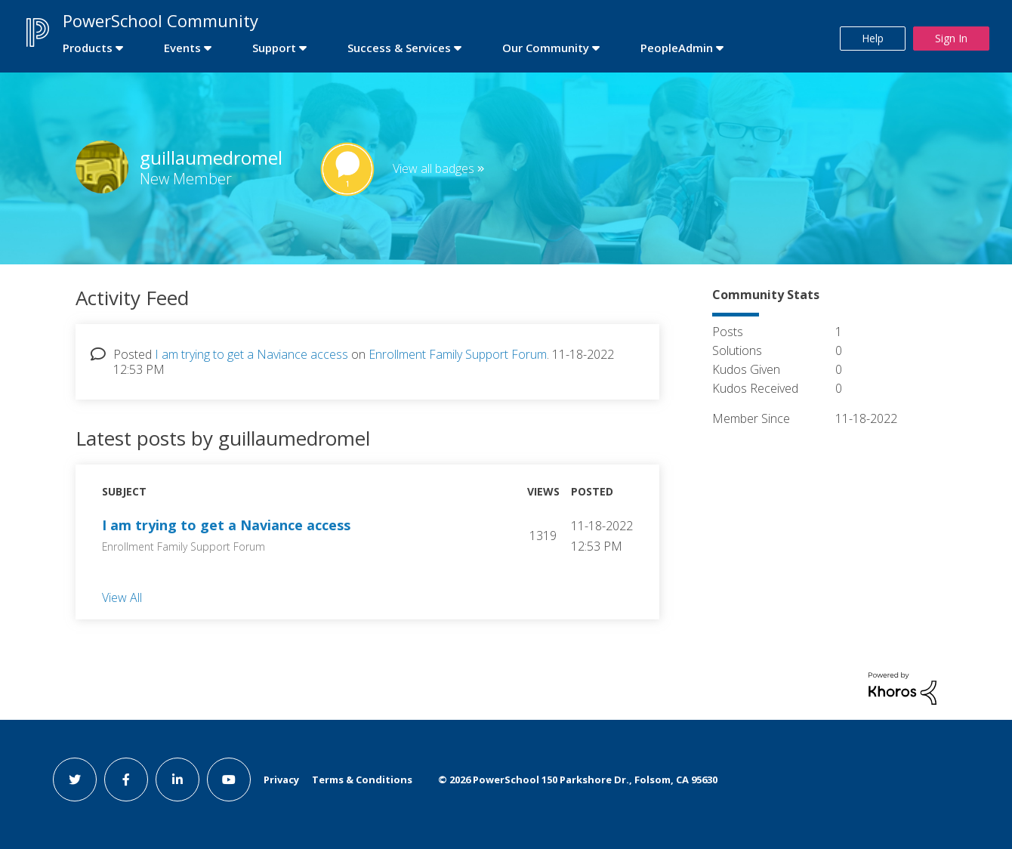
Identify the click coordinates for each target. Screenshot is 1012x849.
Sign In (951, 38)
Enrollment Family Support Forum (458, 354)
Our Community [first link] (545, 47)
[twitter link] (75, 779)
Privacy (281, 779)
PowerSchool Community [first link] (160, 20)
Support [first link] (274, 47)
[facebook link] (126, 779)
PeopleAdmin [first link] (676, 47)
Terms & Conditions (362, 779)
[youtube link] (229, 779)
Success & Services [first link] (399, 47)
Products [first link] (88, 47)
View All (122, 596)
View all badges (433, 168)
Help (873, 38)
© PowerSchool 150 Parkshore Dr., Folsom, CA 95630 (577, 779)
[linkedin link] (177, 779)
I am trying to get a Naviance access (251, 354)
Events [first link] (182, 47)
